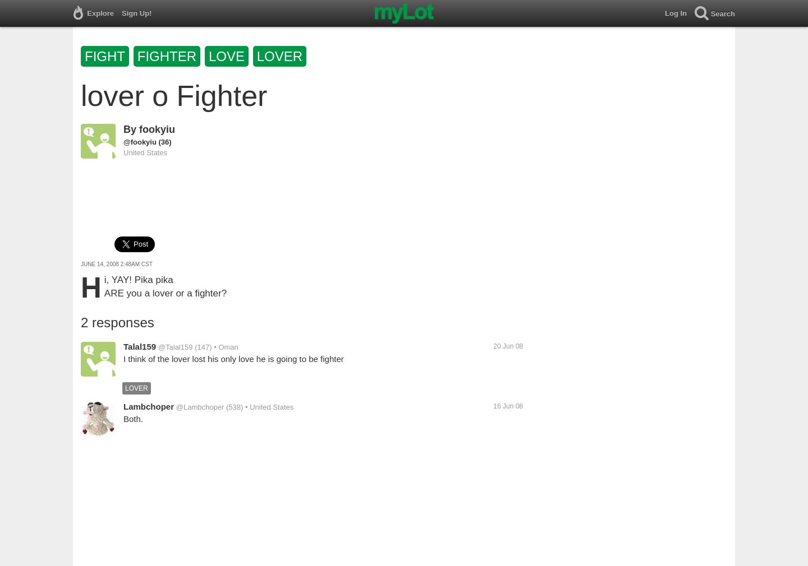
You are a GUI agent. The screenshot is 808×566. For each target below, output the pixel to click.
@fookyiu (140, 142)
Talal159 (139, 346)
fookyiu (157, 129)
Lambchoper (148, 406)
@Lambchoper (200, 407)
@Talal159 (175, 347)
